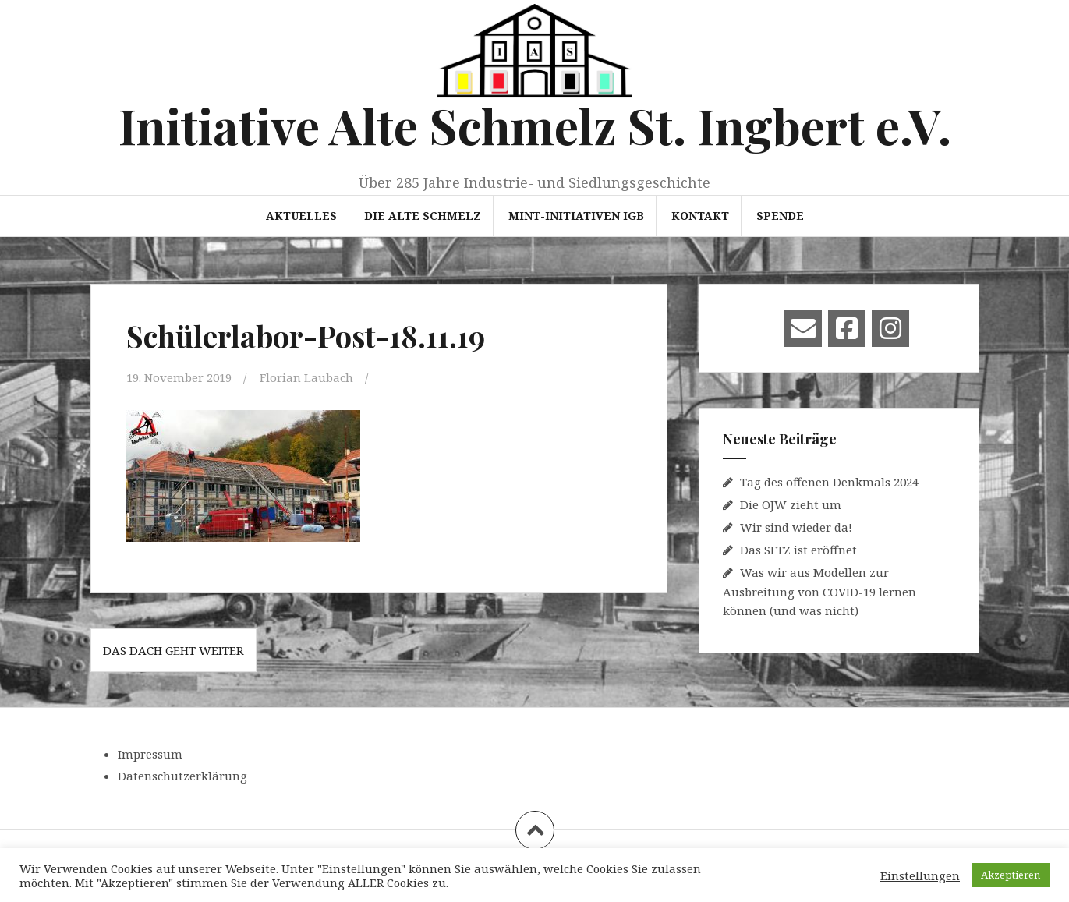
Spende (780, 215)
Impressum (150, 754)
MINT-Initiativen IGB (576, 215)
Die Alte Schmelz (422, 215)
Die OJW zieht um (790, 504)
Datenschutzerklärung (182, 776)
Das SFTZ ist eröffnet (798, 549)
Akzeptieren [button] (1010, 875)
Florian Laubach (306, 377)
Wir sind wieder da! (796, 527)
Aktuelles (301, 215)
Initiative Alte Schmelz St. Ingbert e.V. (535, 125)
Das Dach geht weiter (173, 650)
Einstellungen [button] (920, 875)
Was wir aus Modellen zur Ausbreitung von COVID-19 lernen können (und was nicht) (819, 591)
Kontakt (700, 215)
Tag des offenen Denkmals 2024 (829, 482)
